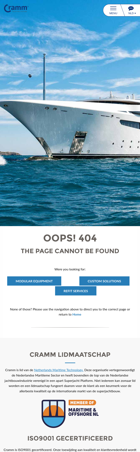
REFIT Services (76, 291)
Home (76, 314)
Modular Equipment (34, 281)
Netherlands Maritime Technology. (58, 370)
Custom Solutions (104, 281)
